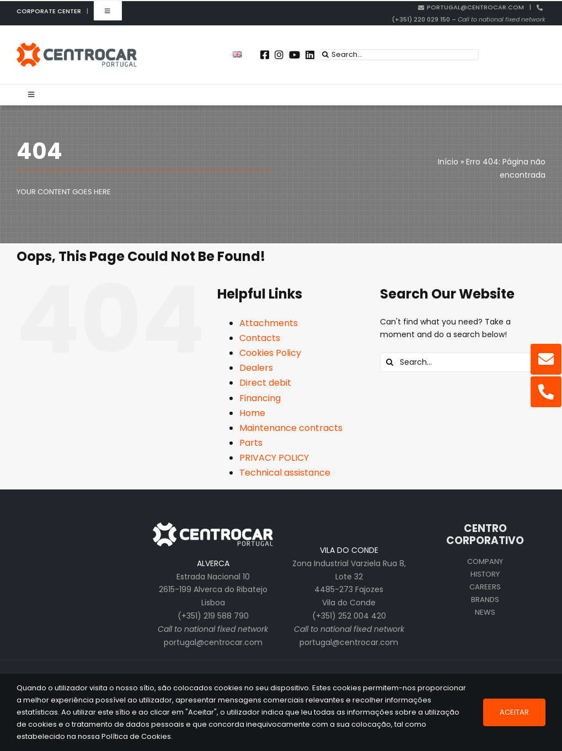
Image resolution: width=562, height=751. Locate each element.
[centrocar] (77, 46)
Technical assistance (284, 472)
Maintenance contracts (290, 428)
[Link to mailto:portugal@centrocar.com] (546, 359)
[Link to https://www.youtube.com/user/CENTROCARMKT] (294, 55)
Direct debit (265, 382)
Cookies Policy (270, 353)
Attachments (268, 323)
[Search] (325, 54)
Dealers (256, 367)
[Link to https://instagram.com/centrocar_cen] (279, 55)
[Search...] (399, 54)
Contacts (259, 338)
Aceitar (514, 712)
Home (252, 413)
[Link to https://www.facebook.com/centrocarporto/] (264, 55)
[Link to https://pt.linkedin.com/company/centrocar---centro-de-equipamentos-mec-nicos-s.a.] (310, 55)
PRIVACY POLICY (274, 457)
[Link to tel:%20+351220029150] (546, 391)
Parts (251, 442)
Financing (260, 398)
